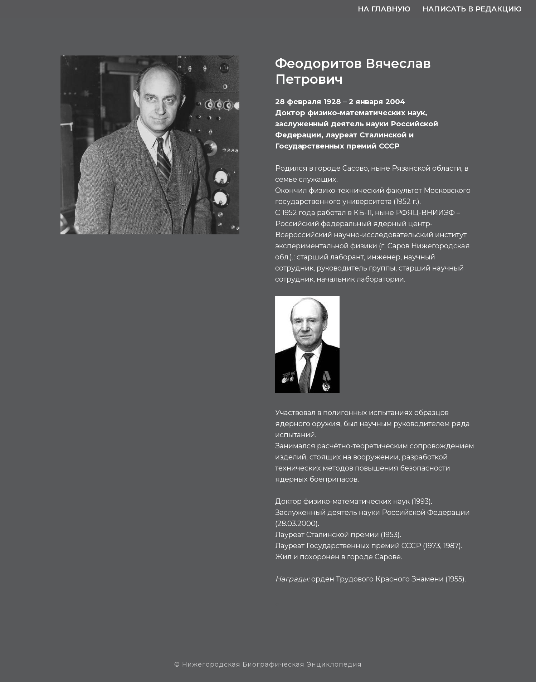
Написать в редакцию (472, 9)
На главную (384, 9)
